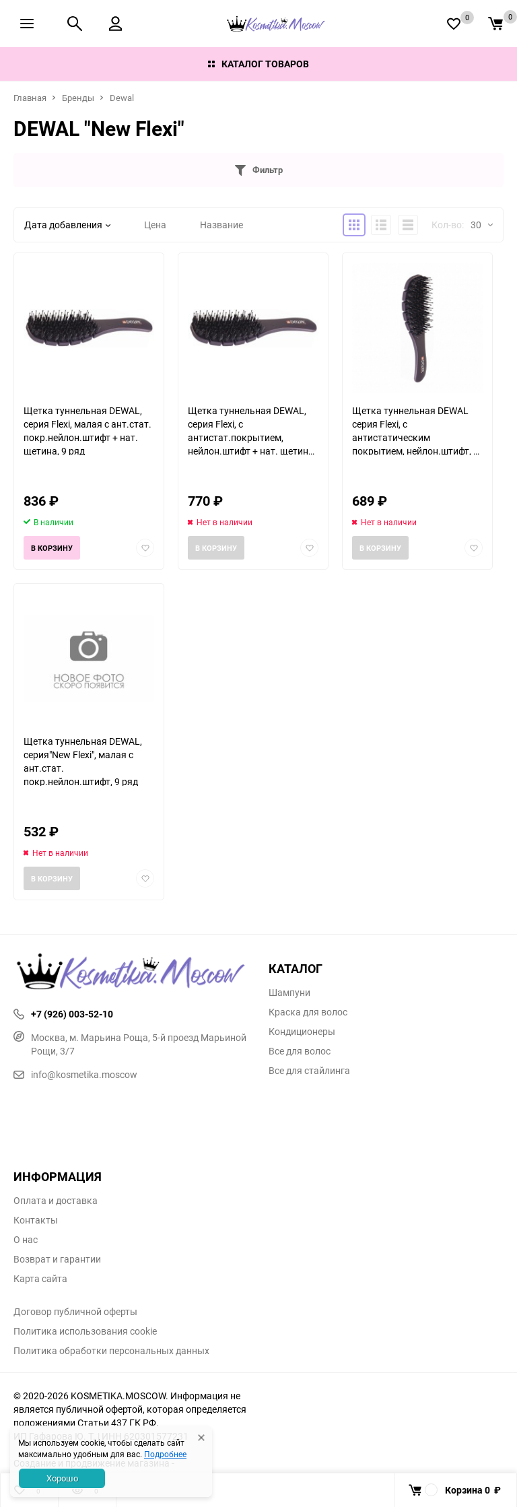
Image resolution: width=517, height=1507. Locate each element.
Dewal (122, 98)
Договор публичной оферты (75, 1311)
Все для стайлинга (309, 1070)
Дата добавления (67, 224)
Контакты (35, 1220)
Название (221, 224)
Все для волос (300, 1051)
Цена (155, 224)
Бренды (78, 98)
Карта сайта (40, 1278)
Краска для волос (308, 1012)
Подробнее (165, 1453)
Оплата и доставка (55, 1200)
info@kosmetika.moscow (75, 1074)
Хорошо (62, 1478)
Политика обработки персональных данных (111, 1350)
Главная (29, 98)
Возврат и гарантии (57, 1259)
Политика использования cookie (85, 1331)
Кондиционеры (302, 1031)
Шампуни (289, 992)
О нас (25, 1239)
